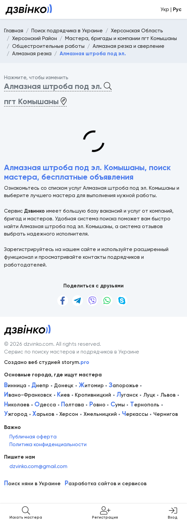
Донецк (63, 385)
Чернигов (165, 414)
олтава (72, 405)
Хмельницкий (100, 414)
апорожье (123, 385)
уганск (127, 395)
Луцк (149, 395)
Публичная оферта (33, 437)
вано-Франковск (28, 395)
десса (45, 405)
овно (97, 405)
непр (40, 385)
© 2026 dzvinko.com (28, 344)
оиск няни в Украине (32, 484)
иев (63, 395)
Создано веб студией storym (46, 362)
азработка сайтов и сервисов (106, 484)
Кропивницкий (93, 395)
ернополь (144, 405)
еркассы (135, 414)
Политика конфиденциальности (48, 444)
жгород (15, 414)
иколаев (16, 405)
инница (15, 385)
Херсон (68, 414)
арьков (43, 414)
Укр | (171, 9)
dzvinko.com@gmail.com (38, 466)
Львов (168, 395)
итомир (91, 385)
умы (118, 405)
